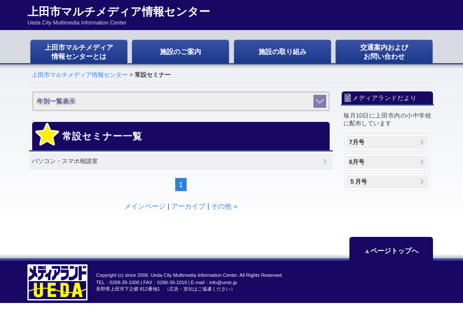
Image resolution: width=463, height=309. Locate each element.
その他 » (224, 206)
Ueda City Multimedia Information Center (193, 275)
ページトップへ (394, 250)
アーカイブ (188, 206)
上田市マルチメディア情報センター (80, 74)
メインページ (144, 206)
